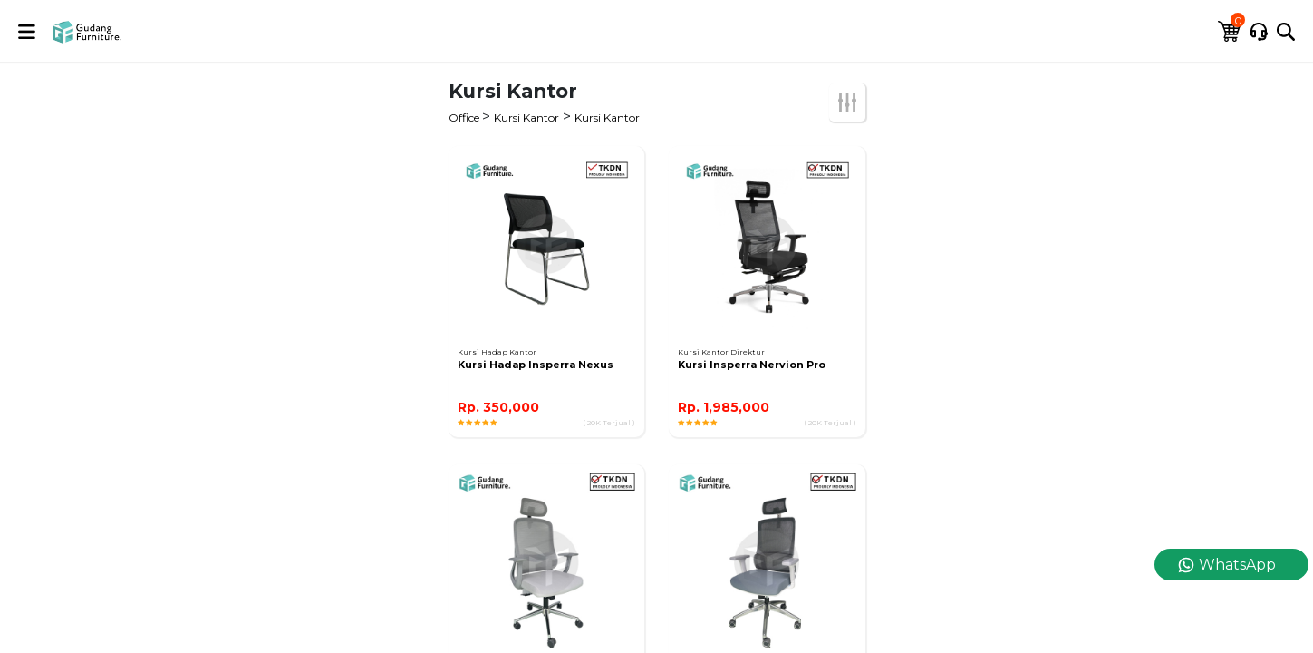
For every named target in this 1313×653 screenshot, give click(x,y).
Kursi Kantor (526, 117)
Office (465, 117)
